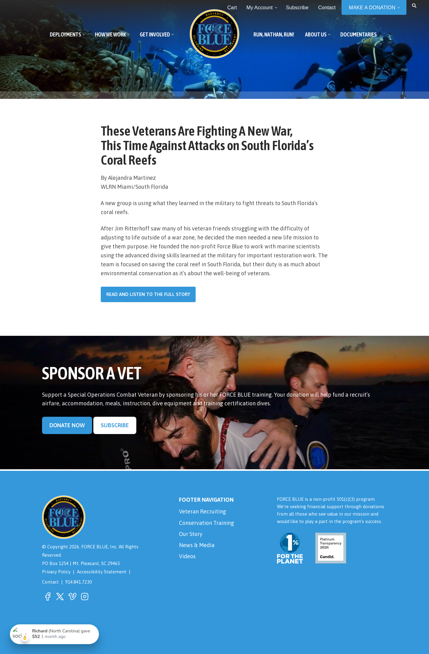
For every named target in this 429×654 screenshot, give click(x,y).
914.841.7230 (78, 581)
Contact (50, 581)
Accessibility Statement (101, 571)
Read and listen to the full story (148, 294)
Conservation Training (206, 523)
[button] (414, 5)
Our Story (190, 534)
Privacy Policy (56, 571)
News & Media (196, 545)
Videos (187, 556)
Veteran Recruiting (202, 511)
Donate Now (67, 425)
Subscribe (115, 425)
